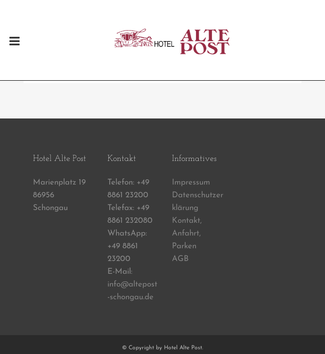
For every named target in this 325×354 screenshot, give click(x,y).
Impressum (191, 182)
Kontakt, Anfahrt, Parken (187, 233)
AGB (180, 259)
